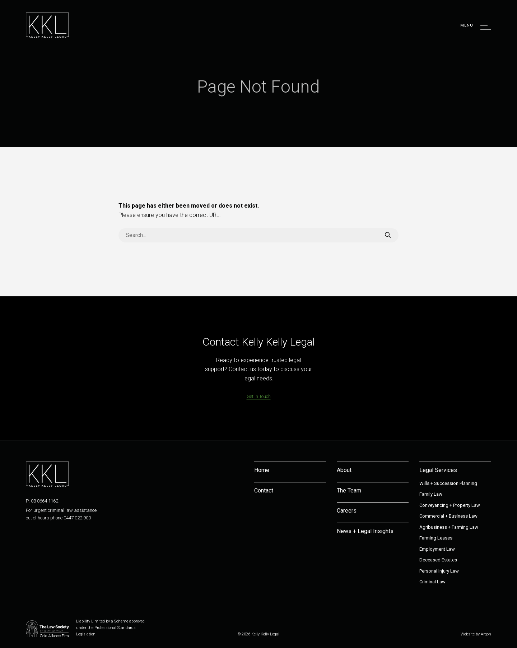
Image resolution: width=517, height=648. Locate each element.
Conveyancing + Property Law (449, 505)
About (344, 470)
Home (261, 470)
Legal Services (438, 470)
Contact (263, 490)
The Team (349, 490)
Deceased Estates (438, 560)
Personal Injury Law (439, 571)
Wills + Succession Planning (448, 483)
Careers (347, 510)
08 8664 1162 (44, 501)
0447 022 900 (77, 517)
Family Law (430, 494)
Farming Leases (435, 538)
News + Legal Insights (365, 531)
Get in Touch (259, 396)
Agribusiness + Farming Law (448, 527)
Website (468, 634)
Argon (486, 634)
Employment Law (437, 549)
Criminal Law (432, 581)
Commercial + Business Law (448, 516)
